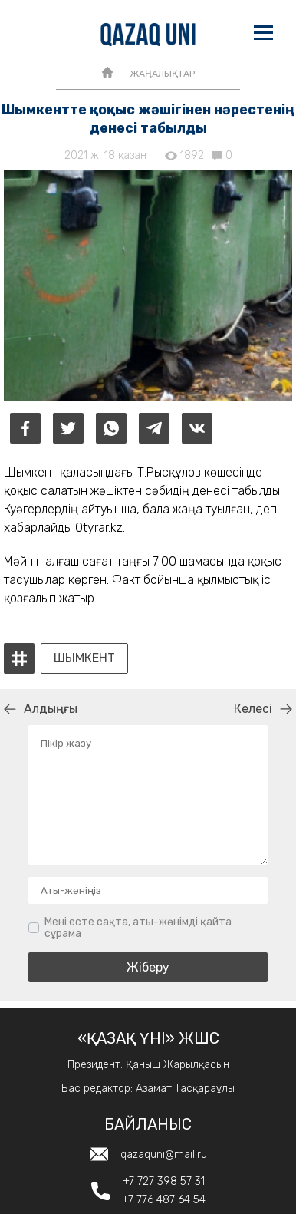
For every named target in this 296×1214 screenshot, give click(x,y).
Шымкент (84, 658)
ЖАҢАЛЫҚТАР (162, 73)
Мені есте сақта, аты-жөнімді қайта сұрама (138, 928)
